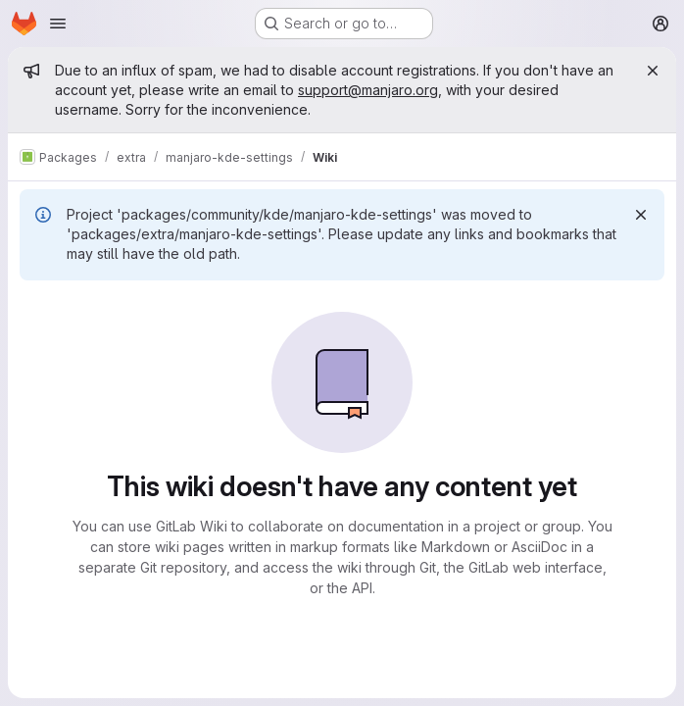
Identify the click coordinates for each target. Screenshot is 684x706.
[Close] (652, 70)
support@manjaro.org (368, 89)
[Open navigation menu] (57, 23)
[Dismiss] (641, 215)
